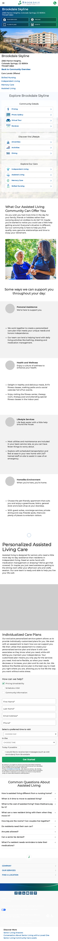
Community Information (29, 692)
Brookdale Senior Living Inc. (17, 906)
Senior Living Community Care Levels (20, 938)
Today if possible (10, 747)
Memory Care (7, 85)
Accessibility (6, 901)
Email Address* (10, 716)
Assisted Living (8, 88)
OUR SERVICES (29, 870)
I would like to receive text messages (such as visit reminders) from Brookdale (29, 753)
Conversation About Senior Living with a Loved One (26, 935)
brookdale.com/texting (13, 769)
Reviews (28, 126)
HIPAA (4, 899)
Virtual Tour (28, 120)
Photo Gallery (28, 114)
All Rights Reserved (36, 906)
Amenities (29, 142)
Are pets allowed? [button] (29, 832)
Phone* (6, 723)
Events (37, 24)
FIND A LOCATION (29, 875)
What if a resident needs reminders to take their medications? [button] (29, 844)
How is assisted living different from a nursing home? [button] (29, 793)
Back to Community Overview (16, 69)
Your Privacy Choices (12, 910)
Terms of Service (21, 923)
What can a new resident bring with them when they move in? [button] (29, 814)
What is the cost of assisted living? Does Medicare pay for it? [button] (29, 805)
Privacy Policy (14, 899)
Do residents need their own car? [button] (29, 826)
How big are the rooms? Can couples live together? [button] (29, 821)
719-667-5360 (54, 4)
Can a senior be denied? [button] (29, 837)
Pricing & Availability (29, 683)
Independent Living (10, 81)
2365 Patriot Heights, (29, 62)
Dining (29, 153)
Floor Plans (11, 24)
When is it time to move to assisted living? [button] (29, 799)
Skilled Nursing (8, 77)
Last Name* (8, 709)
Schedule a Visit (29, 688)
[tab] (29, 793)
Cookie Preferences (30, 910)
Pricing (38, 19)
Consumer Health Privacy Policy (33, 899)
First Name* (9, 701)
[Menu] (3, 3)
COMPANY (29, 866)
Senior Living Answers (13, 933)
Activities (28, 147)
